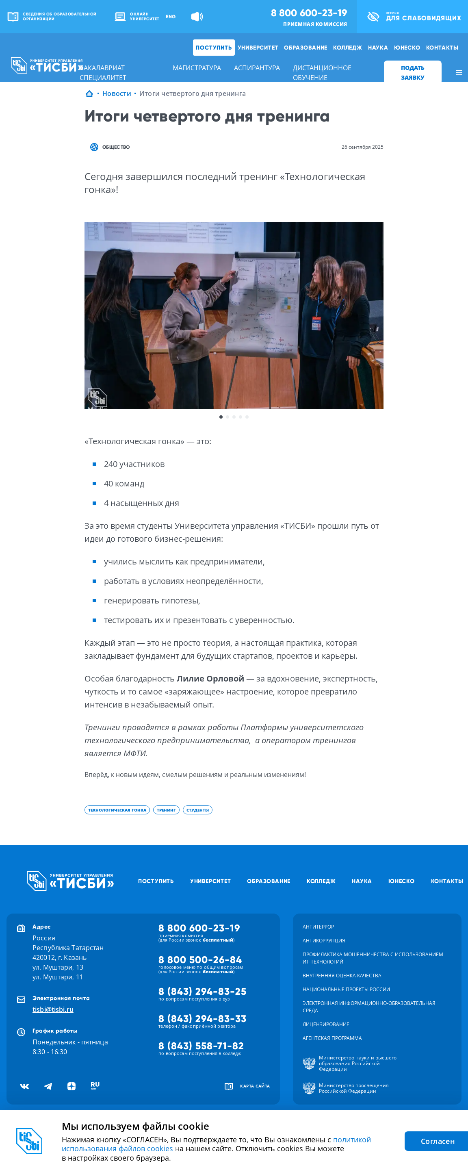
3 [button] (234, 417)
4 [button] (240, 417)
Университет (258, 47)
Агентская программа (332, 1038)
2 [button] (227, 417)
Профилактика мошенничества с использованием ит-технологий (373, 958)
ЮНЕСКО (407, 47)
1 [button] (221, 417)
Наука (378, 47)
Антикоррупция (324, 940)
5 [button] (247, 417)
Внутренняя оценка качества (342, 975)
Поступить (214, 47)
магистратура (197, 67)
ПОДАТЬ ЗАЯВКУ (413, 72)
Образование (305, 47)
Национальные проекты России (346, 989)
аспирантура (257, 67)
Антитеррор (318, 926)
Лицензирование (326, 1024)
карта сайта (255, 1086)
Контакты (442, 47)
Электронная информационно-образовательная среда (369, 1007)
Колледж (347, 47)
